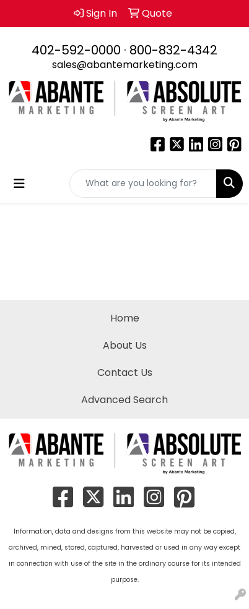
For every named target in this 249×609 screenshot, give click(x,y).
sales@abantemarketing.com (125, 64)
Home (124, 318)
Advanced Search (124, 400)
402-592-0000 (76, 50)
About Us (125, 345)
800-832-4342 (173, 50)
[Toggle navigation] (19, 183)
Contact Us (124, 372)
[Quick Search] (143, 183)
